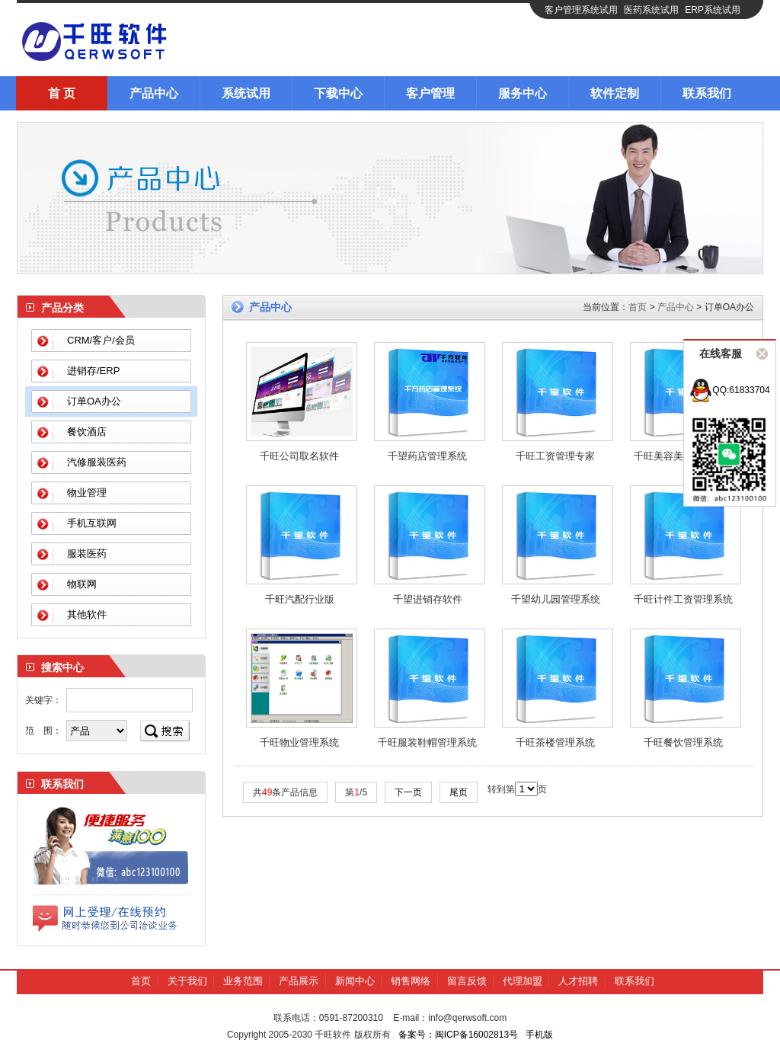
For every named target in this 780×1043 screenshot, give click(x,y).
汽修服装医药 (96, 462)
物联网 (82, 584)
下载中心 (338, 93)
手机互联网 (92, 523)
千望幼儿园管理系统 (555, 599)
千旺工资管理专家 (555, 456)
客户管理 (430, 93)
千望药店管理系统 (427, 456)
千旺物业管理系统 (299, 742)
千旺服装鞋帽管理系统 (427, 742)
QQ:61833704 (729, 390)
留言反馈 (467, 981)
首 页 (61, 93)
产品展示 (298, 981)
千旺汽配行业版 (299, 599)
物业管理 (87, 492)
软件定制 (614, 93)
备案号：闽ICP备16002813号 (458, 1034)
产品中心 (153, 93)
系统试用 (246, 93)
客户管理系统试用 (581, 10)
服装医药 (87, 553)
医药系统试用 (651, 10)
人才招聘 (578, 981)
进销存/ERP (93, 370)
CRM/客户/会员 (101, 340)
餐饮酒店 (87, 431)
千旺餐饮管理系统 (683, 742)
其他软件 (87, 614)
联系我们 (706, 93)
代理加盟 (522, 981)
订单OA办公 (94, 401)
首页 (637, 307)
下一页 (408, 792)
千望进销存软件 (427, 599)
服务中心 (522, 93)
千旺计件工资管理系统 (683, 599)
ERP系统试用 (712, 10)
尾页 (458, 792)
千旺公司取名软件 (299, 456)
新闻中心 (355, 981)
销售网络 (410, 981)
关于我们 (187, 981)
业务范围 (243, 981)
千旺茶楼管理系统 (555, 742)
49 (267, 792)
